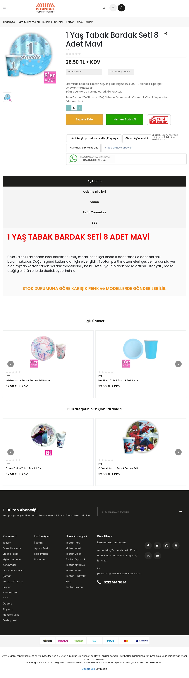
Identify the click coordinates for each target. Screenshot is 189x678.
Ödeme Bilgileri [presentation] (94, 191)
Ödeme (7, 603)
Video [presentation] (94, 202)
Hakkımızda (10, 592)
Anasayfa (9, 22)
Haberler (39, 559)
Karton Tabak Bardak (79, 22)
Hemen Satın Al (125, 119)
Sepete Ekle (84, 119)
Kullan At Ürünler (52, 22)
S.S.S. (6, 598)
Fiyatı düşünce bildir (136, 138)
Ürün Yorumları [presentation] (94, 212)
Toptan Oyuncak (75, 559)
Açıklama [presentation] (94, 181)
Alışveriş (8, 609)
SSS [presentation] (94, 223)
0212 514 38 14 (111, 582)
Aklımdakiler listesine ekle (83, 147)
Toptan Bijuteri (74, 587)
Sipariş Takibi (10, 554)
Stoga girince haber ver (118, 147)
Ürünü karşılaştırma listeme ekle (86, 138)
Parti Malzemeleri (29, 22)
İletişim (7, 542)
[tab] (94, 181)
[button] (10, 364)
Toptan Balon (74, 554)
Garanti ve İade (12, 548)
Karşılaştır (112, 138)
